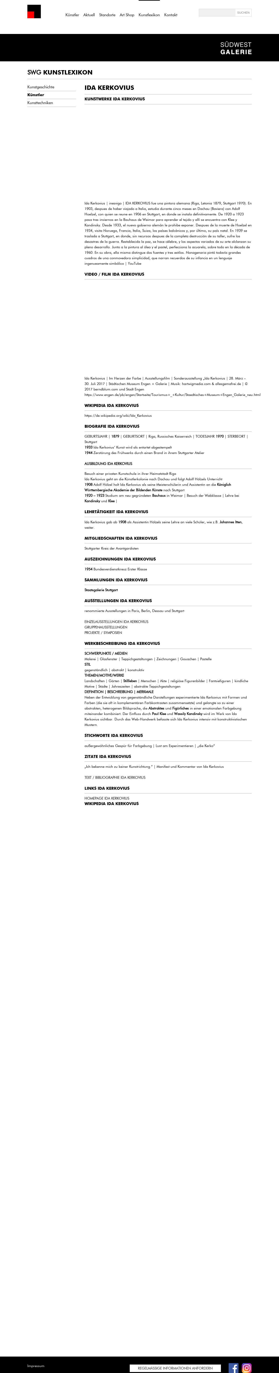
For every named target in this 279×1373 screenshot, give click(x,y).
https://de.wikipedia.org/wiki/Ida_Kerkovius (118, 415)
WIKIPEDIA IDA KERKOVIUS (112, 803)
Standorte (107, 14)
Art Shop (127, 14)
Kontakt (170, 14)
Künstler (72, 14)
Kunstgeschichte (40, 87)
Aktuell (89, 14)
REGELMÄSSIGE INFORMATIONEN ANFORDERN (175, 1368)
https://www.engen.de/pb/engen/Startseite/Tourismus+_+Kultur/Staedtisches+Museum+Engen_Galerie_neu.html (173, 395)
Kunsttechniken (40, 102)
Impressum (35, 1366)
